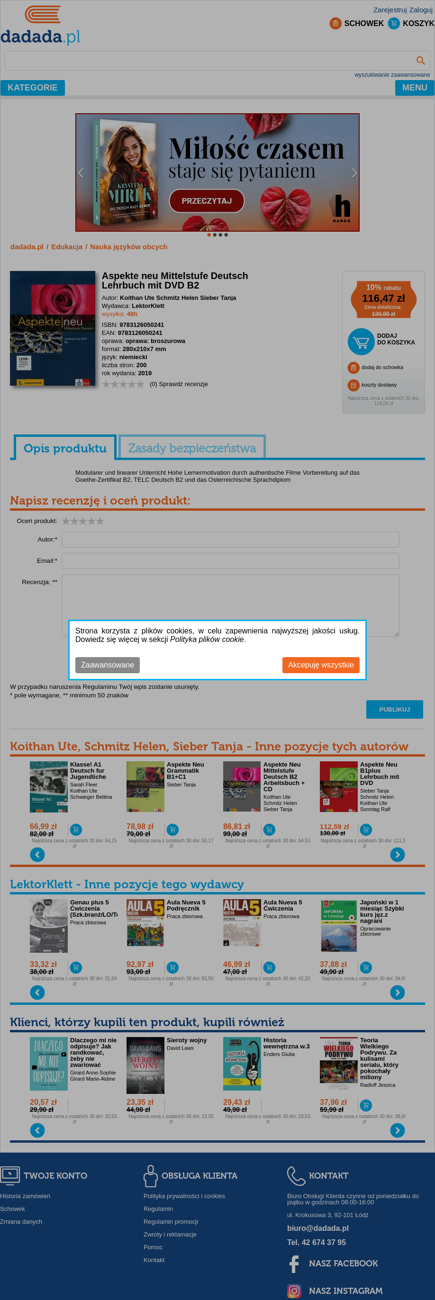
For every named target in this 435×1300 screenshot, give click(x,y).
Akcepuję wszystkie (321, 665)
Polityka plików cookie (207, 639)
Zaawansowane (107, 665)
